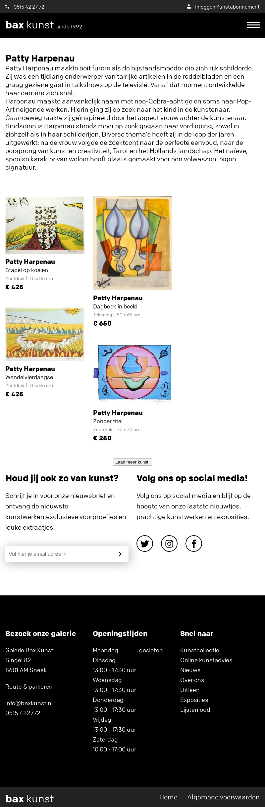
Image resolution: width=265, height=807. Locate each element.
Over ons (192, 679)
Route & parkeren (29, 686)
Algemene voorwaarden (223, 797)
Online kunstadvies (206, 660)
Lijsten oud (195, 709)
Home (168, 797)
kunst (43, 25)
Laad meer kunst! (133, 462)
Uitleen (190, 689)
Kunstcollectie (199, 650)
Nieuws (190, 669)
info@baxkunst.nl (29, 702)
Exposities (194, 699)
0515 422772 (22, 712)
